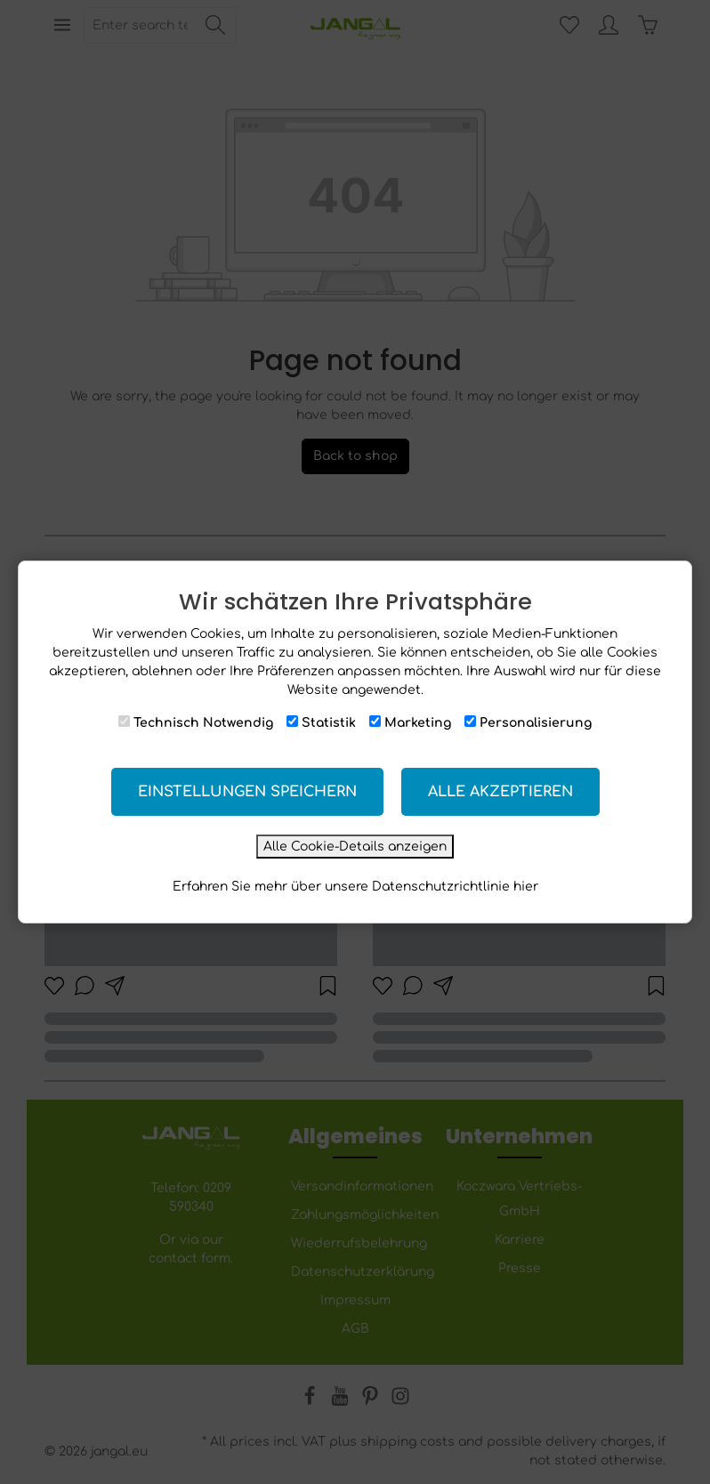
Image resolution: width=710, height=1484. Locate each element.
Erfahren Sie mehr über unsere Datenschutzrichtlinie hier (355, 886)
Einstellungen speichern (247, 792)
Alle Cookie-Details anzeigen (355, 846)
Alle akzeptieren (500, 792)
